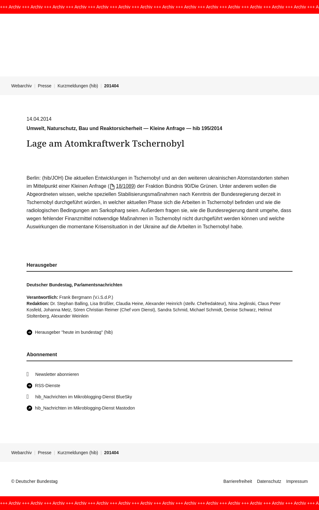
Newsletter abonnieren (57, 374)
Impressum (297, 481)
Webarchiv (21, 85)
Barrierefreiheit (237, 481)
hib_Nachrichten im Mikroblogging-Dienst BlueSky (83, 396)
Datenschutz (269, 481)
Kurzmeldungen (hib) (78, 85)
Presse (45, 85)
